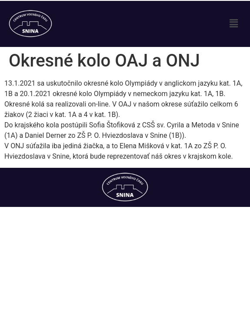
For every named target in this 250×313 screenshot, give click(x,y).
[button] (234, 24)
